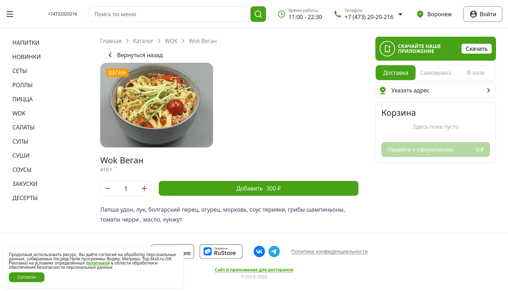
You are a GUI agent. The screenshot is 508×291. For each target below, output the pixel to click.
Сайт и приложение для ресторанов (254, 270)
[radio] (396, 72)
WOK (171, 41)
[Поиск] (258, 14)
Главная (111, 41)
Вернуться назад (134, 55)
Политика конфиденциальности (329, 251)
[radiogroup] (435, 72)
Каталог (143, 41)
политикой (98, 263)
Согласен (26, 277)
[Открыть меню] (10, 14)
